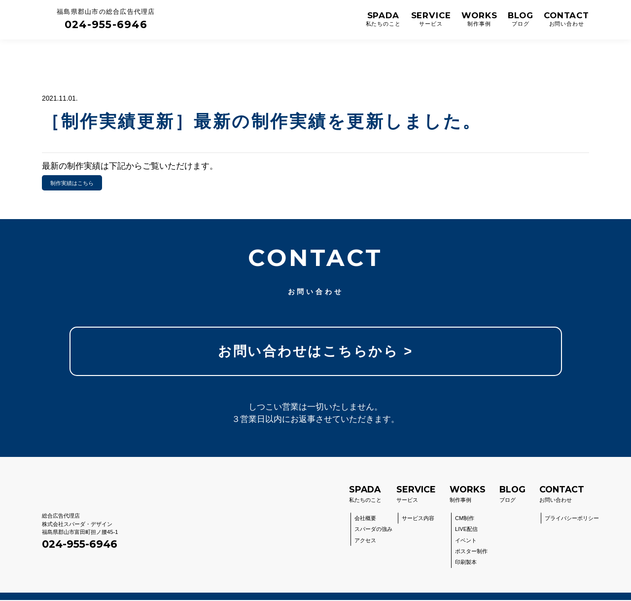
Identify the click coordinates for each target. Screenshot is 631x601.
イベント (466, 541)
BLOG (520, 19)
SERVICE (431, 19)
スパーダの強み (373, 530)
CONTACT (566, 19)
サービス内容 (418, 519)
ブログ (512, 494)
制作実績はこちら (72, 183)
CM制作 (464, 519)
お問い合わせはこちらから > (315, 351)
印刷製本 (466, 563)
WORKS (479, 19)
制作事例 (468, 494)
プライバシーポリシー (572, 519)
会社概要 (365, 519)
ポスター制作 (471, 552)
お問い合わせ (561, 494)
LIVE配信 (466, 530)
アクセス (365, 541)
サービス (416, 494)
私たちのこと (365, 494)
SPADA (383, 19)
